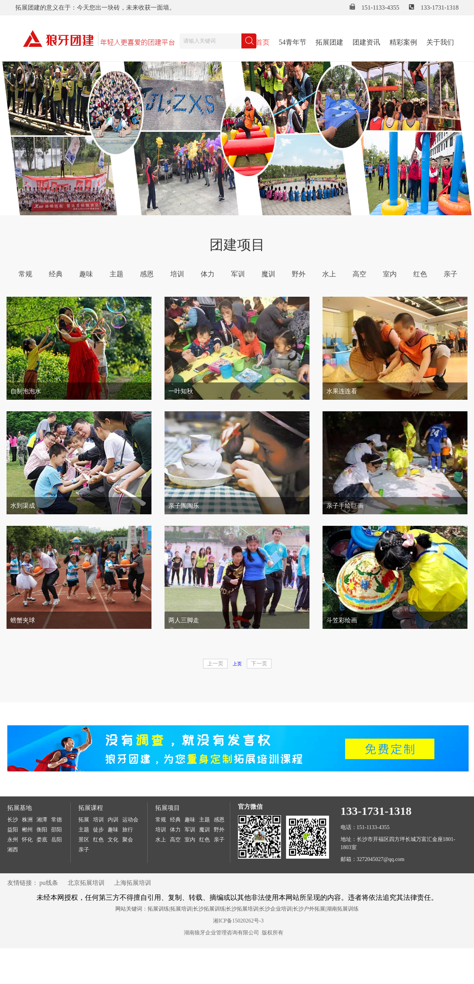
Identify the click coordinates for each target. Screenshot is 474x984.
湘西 (12, 850)
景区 (83, 840)
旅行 (127, 830)
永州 (12, 840)
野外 (299, 274)
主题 (116, 274)
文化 (113, 840)
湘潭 (42, 820)
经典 (56, 274)
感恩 (147, 274)
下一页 (259, 664)
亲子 (450, 274)
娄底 (42, 840)
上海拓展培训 (132, 882)
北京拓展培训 (86, 882)
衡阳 (42, 830)
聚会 (127, 840)
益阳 (12, 830)
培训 (177, 274)
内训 (113, 820)
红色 (420, 274)
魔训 (268, 274)
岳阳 (56, 840)
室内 (390, 274)
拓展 (83, 820)
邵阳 (56, 830)
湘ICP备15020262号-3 (238, 921)
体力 (208, 274)
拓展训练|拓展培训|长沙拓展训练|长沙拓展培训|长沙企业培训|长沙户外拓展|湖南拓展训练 (253, 909)
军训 (238, 274)
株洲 (27, 820)
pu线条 (49, 882)
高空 (359, 274)
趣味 (86, 274)
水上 (329, 274)
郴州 (27, 830)
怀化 (27, 840)
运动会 (130, 820)
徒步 (98, 830)
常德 (56, 820)
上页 (237, 664)
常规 (25, 274)
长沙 (12, 820)
